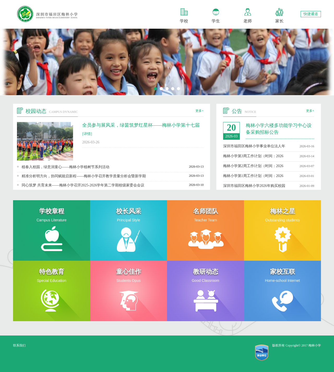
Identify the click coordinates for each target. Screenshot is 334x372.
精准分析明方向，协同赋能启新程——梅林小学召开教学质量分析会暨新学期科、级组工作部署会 (84, 176)
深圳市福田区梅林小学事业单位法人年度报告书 (254, 146)
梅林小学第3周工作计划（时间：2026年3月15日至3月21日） (253, 156)
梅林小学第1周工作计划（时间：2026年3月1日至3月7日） (253, 176)
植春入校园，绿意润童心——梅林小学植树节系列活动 (65, 167)
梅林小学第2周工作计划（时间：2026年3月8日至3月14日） (253, 166)
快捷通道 (310, 14)
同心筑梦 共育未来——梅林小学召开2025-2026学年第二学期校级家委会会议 (83, 185)
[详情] (87, 134)
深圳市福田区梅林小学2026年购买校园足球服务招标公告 (254, 186)
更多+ (199, 111)
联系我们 (19, 345)
